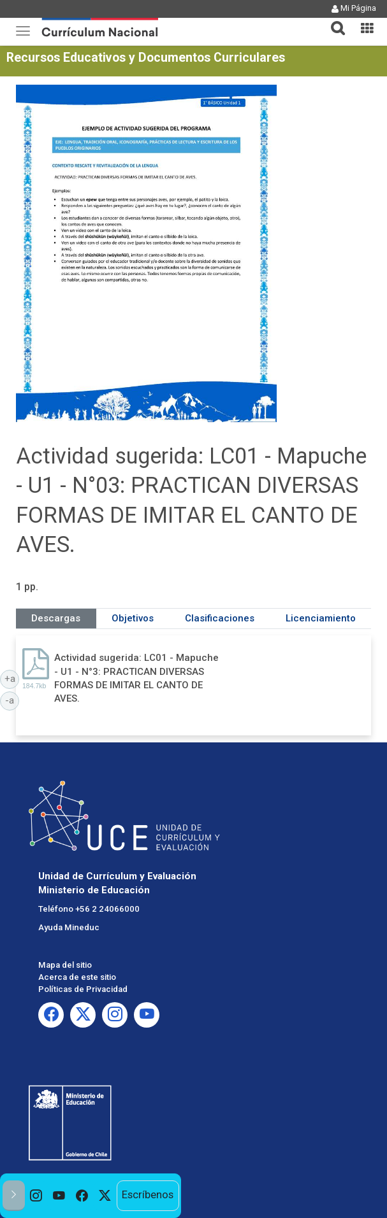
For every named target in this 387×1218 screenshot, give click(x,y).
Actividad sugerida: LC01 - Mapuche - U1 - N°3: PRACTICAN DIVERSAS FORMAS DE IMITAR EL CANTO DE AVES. (136, 678)
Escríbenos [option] (147, 1195)
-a (12, 699)
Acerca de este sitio (77, 977)
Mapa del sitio (65, 965)
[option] (36, 1195)
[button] (333, 20)
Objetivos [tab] (133, 618)
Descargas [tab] (55, 618)
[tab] (333, 20)
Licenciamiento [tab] (321, 618)
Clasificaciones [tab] (219, 618)
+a (12, 678)
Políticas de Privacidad (83, 989)
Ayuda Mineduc (68, 927)
